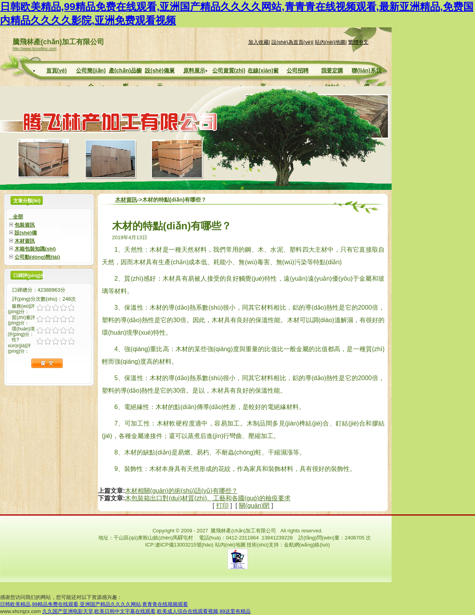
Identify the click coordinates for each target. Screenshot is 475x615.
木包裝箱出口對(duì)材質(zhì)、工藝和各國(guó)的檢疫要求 (207, 498)
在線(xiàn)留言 (262, 71)
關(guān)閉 (254, 505)
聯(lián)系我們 (366, 71)
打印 (222, 505)
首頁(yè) (56, 70)
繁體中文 (358, 42)
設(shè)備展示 (159, 71)
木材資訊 (126, 200)
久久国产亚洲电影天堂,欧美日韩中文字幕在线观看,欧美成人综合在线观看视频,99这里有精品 (146, 611)
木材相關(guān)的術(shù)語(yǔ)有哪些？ (181, 490)
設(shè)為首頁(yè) (291, 42)
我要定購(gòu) (332, 71)
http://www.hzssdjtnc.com (34, 49)
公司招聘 (298, 70)
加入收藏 (258, 42)
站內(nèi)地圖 (330, 42)
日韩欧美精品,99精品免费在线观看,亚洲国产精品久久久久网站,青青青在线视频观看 (94, 604)
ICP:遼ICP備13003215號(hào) (179, 545)
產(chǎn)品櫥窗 (125, 71)
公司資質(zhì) (229, 70)
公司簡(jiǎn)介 (91, 71)
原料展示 (194, 70)
